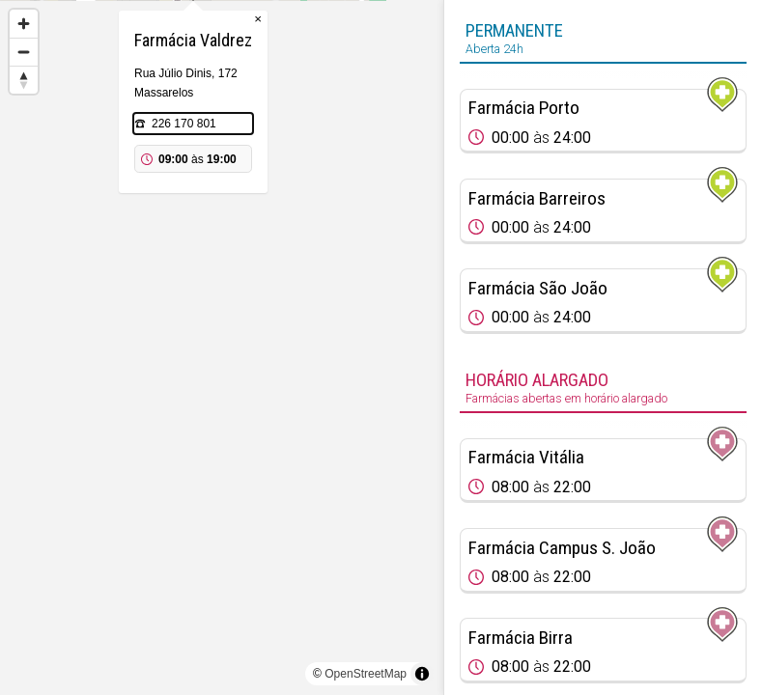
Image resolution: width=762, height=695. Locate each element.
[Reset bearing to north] (24, 80)
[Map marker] (222, 324)
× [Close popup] (287, 115)
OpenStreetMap (366, 674)
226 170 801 (213, 220)
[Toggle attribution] (422, 673)
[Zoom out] (24, 52)
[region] (221, 347)
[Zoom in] (24, 24)
